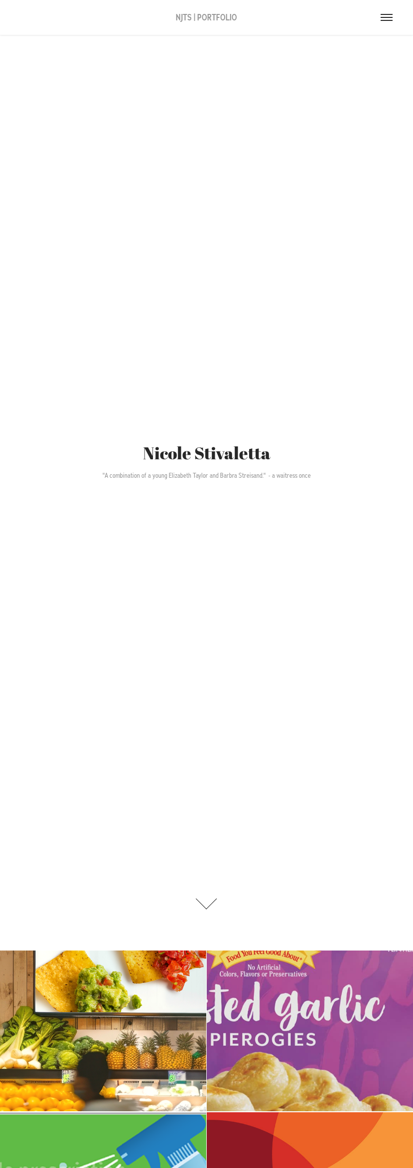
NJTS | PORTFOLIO (206, 17)
